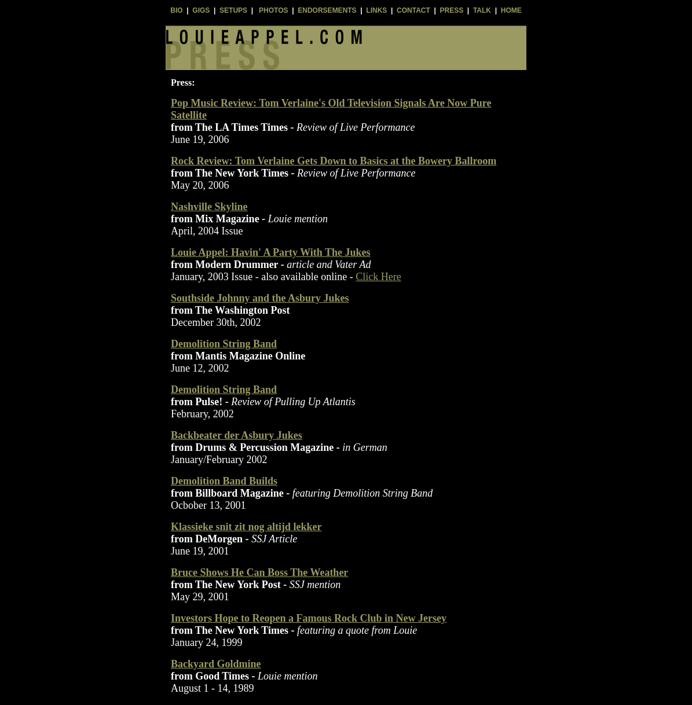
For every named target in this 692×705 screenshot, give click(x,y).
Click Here (378, 276)
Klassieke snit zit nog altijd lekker (246, 527)
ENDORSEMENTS (327, 10)
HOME (511, 10)
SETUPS (233, 10)
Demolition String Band (224, 344)
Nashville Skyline (209, 206)
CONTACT (413, 10)
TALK (482, 10)
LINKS (376, 10)
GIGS (201, 10)
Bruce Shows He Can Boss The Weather (259, 572)
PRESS (452, 10)
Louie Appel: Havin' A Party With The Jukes (271, 252)
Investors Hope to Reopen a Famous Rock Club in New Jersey (308, 618)
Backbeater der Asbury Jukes (236, 435)
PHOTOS (273, 10)
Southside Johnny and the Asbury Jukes (260, 298)
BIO (176, 10)
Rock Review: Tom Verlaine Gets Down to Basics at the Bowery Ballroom (333, 161)
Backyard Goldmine (216, 664)
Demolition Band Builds (224, 481)
